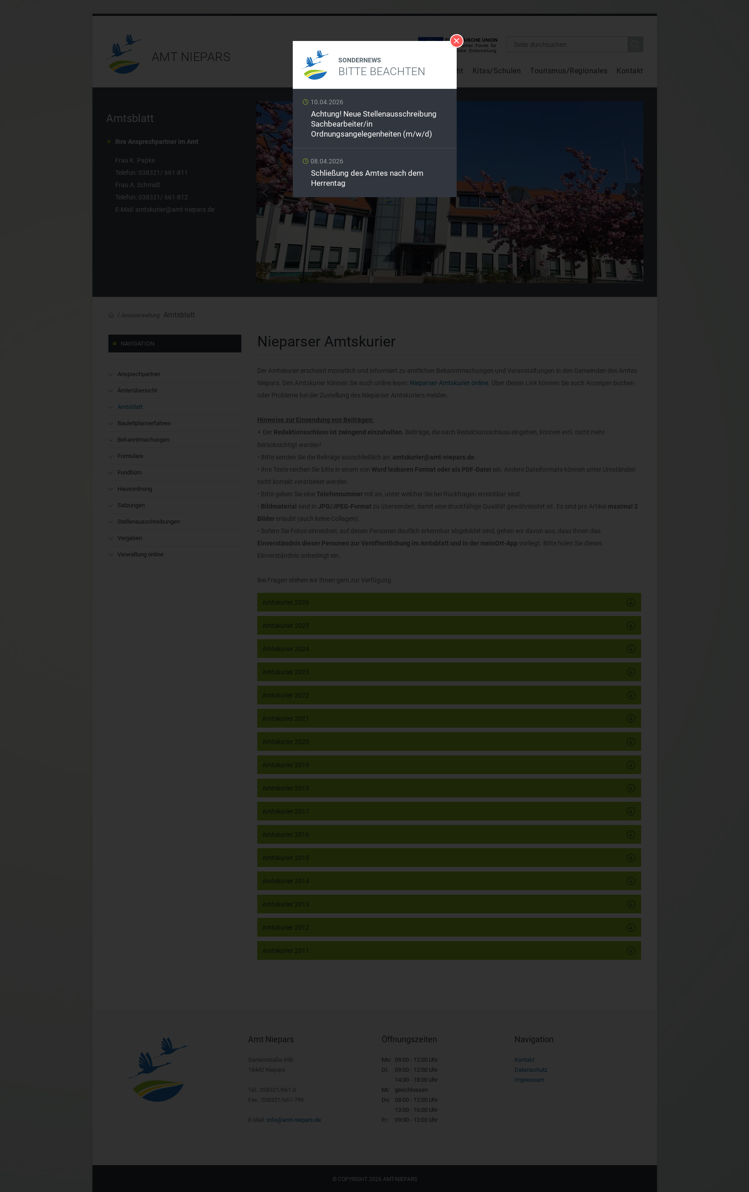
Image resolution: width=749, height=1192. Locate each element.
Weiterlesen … (375, 121)
